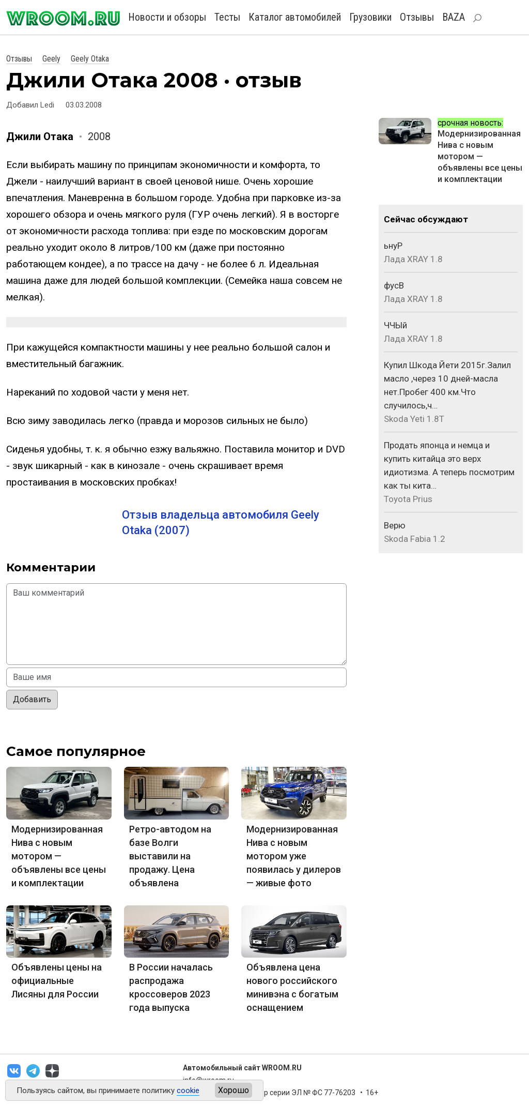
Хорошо (233, 1090)
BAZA (453, 17)
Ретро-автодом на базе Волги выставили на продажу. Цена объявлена (170, 856)
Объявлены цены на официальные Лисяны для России (56, 980)
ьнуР (393, 245)
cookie (188, 1090)
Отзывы (417, 17)
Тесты (227, 17)
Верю (395, 525)
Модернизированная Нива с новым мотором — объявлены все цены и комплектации (58, 856)
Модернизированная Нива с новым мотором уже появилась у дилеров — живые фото (293, 856)
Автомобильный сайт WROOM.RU (242, 1068)
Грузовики (370, 17)
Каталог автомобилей (294, 17)
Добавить (32, 699)
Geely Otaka (90, 59)
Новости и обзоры (167, 17)
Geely (51, 59)
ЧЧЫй (395, 325)
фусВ (394, 285)
